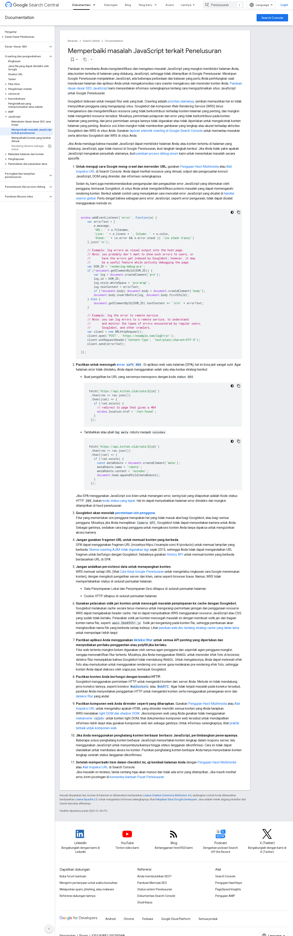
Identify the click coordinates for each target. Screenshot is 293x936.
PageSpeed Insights (228, 889)
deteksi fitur (143, 640)
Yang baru (145, 5)
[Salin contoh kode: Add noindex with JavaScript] (238, 441)
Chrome (129, 919)
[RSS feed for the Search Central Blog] (173, 837)
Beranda (73, 40)
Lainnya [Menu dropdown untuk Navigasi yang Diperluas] (186, 5)
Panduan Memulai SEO (152, 882)
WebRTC (163, 686)
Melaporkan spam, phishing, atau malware (87, 889)
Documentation (19, 17)
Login (284, 5)
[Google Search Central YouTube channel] (127, 837)
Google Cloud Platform (175, 919)
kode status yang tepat (119, 501)
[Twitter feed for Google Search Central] (267, 837)
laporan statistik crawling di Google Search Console (166, 131)
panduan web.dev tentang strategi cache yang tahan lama (199, 628)
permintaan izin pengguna (135, 513)
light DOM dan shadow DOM (119, 713)
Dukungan (111, 5)
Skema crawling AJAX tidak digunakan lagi (119, 550)
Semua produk (208, 919)
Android (110, 919)
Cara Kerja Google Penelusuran (142, 572)
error (129, 364)
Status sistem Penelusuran (154, 889)
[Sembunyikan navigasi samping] (49, 929)
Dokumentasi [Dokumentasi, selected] (81, 5)
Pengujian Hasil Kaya (228, 882)
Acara (169, 5)
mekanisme (90, 718)
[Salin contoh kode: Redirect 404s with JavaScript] (238, 386)
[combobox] (223, 5)
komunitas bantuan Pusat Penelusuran (137, 777)
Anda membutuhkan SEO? (154, 876)
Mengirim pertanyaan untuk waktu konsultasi (88, 882)
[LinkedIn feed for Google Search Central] (80, 837)
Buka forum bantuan (73, 876)
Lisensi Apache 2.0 (86, 799)
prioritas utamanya (181, 101)
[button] (26, 36)
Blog (128, 5)
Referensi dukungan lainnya (77, 895)
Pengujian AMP (225, 895)
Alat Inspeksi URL (95, 767)
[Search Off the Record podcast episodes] (220, 837)
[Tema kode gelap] (232, 212)
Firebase (147, 919)
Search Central (36, 5)
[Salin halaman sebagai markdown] (85, 59)
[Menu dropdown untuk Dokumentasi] (95, 5)
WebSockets (139, 686)
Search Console (272, 18)
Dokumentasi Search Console (156, 895)
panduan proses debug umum (157, 153)
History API (175, 554)
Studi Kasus (144, 902)
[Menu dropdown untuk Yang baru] (157, 5)
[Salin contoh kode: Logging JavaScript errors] (238, 212)
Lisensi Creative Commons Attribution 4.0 (167, 795)
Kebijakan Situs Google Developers (176, 799)
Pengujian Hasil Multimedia (199, 166)
